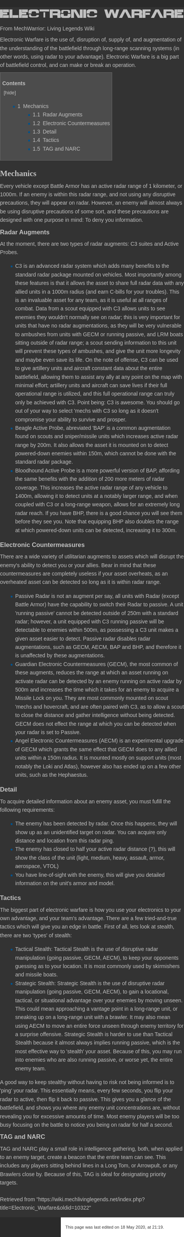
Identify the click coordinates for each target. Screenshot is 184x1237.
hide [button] (9, 92)
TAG (5, 1149)
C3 (18, 266)
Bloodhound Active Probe (45, 470)
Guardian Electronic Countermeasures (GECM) (71, 664)
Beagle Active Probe (39, 428)
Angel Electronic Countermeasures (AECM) (66, 741)
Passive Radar (32, 596)
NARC (30, 1149)
